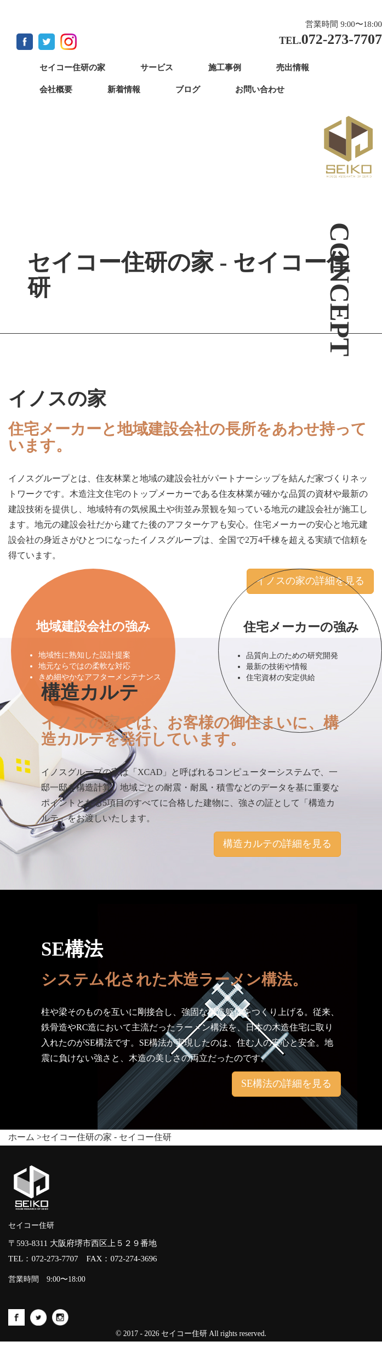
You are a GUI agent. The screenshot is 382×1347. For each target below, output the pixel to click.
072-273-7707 (55, 1258)
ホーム (21, 1137)
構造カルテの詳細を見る (277, 843)
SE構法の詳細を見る (286, 1083)
